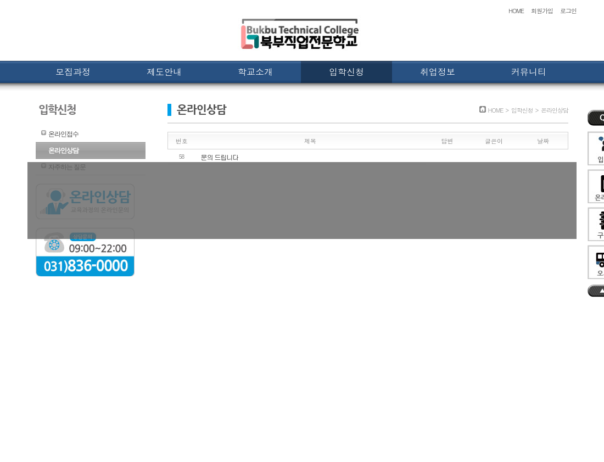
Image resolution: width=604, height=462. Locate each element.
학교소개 (255, 71)
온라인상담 (63, 150)
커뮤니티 (528, 71)
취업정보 (437, 71)
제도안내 (164, 71)
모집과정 (73, 71)
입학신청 (346, 71)
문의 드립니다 (220, 157)
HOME (516, 11)
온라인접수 (63, 134)
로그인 (568, 11)
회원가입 (542, 11)
